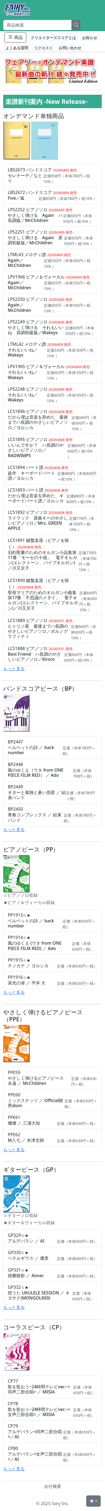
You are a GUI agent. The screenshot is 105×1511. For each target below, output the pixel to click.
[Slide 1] (33, 78)
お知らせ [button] (89, 37)
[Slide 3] (53, 78)
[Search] (37, 25)
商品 (15, 37)
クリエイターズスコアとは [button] (53, 37)
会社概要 (52, 1486)
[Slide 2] (43, 78)
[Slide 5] (72, 78)
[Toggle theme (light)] (93, 1501)
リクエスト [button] (43, 47)
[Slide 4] (62, 78)
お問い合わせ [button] (70, 47)
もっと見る (14, 669)
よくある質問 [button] (17, 47)
